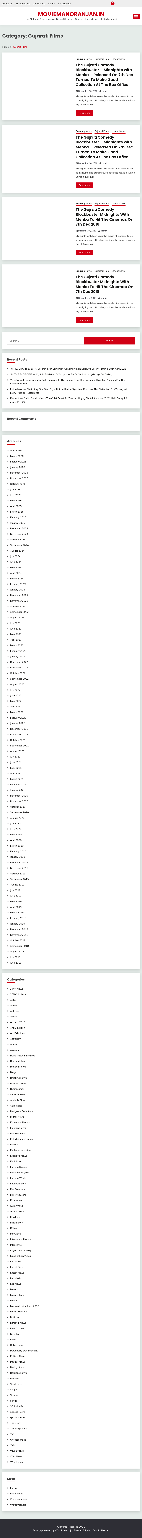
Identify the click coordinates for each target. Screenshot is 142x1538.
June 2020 (15, 828)
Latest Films (16, 1266)
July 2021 (15, 756)
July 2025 (15, 489)
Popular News (17, 1361)
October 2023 (18, 606)
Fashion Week (18, 1177)
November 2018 (19, 934)
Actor (13, 999)
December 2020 (19, 795)
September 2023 (19, 611)
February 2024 (18, 583)
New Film (15, 1333)
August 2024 (17, 550)
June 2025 (15, 494)
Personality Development (24, 1350)
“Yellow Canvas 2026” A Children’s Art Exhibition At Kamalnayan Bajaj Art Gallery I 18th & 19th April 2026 (68, 368)
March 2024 (17, 578)
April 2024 (16, 572)
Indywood (15, 1233)
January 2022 (17, 723)
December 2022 (19, 661)
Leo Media (15, 1277)
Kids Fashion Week (20, 1255)
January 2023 (17, 656)
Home (118, 3)
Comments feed (19, 1498)
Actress (14, 1010)
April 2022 (16, 706)
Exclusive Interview (20, 1149)
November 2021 (19, 734)
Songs (13, 1400)
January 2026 (17, 467)
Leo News (15, 1283)
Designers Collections (21, 1111)
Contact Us (39, 3)
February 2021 (18, 784)
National (14, 1316)
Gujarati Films (102, 58)
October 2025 (18, 483)
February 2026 (18, 461)
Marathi (14, 1289)
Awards (14, 1049)
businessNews (18, 1094)
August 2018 (17, 951)
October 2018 (18, 940)
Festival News (18, 1183)
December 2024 (19, 528)
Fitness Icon (16, 1200)
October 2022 (18, 672)
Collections (16, 1105)
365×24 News (18, 994)
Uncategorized (18, 1439)
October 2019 (18, 873)
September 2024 (19, 544)
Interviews (16, 1244)
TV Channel (64, 3)
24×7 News (16, 988)
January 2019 (17, 923)
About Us (7, 3)
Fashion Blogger (19, 1166)
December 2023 (19, 595)
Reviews (15, 1378)
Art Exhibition (17, 1027)
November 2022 (19, 667)
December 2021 (19, 728)
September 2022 (19, 678)
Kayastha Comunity (20, 1250)
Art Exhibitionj (17, 1033)
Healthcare (16, 1216)
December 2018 (19, 929)
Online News (17, 1344)
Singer (13, 1389)
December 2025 (19, 472)
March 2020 (17, 845)
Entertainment (18, 1133)
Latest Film (16, 1261)
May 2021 (16, 767)
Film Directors (17, 1188)
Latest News (119, 58)
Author (14, 1044)
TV (11, 1433)
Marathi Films (17, 1294)
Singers (14, 1394)
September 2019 (19, 878)
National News (18, 1322)
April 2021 (16, 773)
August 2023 (17, 617)
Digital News (17, 1116)
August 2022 (17, 684)
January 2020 (17, 856)
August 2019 (17, 884)
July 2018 (15, 956)
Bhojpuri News (18, 1066)
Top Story (15, 1422)
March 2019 (17, 912)
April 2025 (16, 505)
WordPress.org (18, 1504)
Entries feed (16, 1493)
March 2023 (17, 645)
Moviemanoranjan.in (71, 14)
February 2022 (18, 717)
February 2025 (18, 517)
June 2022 (15, 695)
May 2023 (16, 633)
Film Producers (18, 1194)
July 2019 (15, 890)
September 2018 (19, 945)
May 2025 (16, 500)
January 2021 (17, 789)
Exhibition (15, 1161)
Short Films (16, 1383)
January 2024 (17, 589)
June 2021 (15, 762)
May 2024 (16, 567)
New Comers (17, 1328)
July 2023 (15, 622)
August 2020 (17, 817)
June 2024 (15, 561)
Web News (16, 1456)
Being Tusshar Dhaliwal (23, 1055)
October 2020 (18, 806)
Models (14, 1300)
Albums (14, 1016)
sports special (17, 1417)
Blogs (13, 1072)
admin (105, 91)
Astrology (15, 1038)
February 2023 (18, 650)
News (51, 3)
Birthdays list (23, 3)
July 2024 (15, 555)
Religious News (18, 1372)
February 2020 (18, 851)
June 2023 (15, 628)
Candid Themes (101, 1530)
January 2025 (17, 522)
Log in (13, 1487)
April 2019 (16, 906)
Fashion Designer (19, 1172)
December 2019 (19, 862)
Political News (18, 1356)
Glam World (16, 1205)
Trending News (18, 1428)
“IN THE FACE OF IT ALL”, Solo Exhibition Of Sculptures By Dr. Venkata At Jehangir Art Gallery (61, 374)
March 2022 (17, 711)
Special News (17, 1411)
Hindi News (16, 1222)
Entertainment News (21, 1138)
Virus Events (17, 1450)
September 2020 (19, 812)
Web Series (16, 1461)
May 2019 (16, 901)
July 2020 (15, 823)
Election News (18, 1127)
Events (14, 1144)
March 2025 (17, 511)
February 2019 (18, 917)
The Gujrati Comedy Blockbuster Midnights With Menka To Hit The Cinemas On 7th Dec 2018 (105, 217)
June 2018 (15, 962)
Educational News (20, 1122)
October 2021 (18, 739)
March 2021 (17, 778)
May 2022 (16, 700)
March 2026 (17, 455)
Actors (13, 1005)
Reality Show (17, 1367)
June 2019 (15, 895)
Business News (18, 1083)
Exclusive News (18, 1155)
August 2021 (17, 750)
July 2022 (15, 689)
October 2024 (18, 539)
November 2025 (19, 478)
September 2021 (19, 745)
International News (20, 1239)
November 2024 (19, 533)
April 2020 (16, 839)
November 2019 (19, 867)
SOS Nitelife (16, 1406)
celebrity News (18, 1099)
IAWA (13, 1227)
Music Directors (18, 1311)
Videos (14, 1444)
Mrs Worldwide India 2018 (24, 1305)
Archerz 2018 (17, 1021)
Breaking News (84, 58)
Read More (84, 112)
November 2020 (19, 800)
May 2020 (16, 834)
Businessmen (17, 1088)
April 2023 (16, 639)
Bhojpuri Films (17, 1060)
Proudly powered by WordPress (50, 1530)
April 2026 (16, 450)
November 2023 (19, 600)
